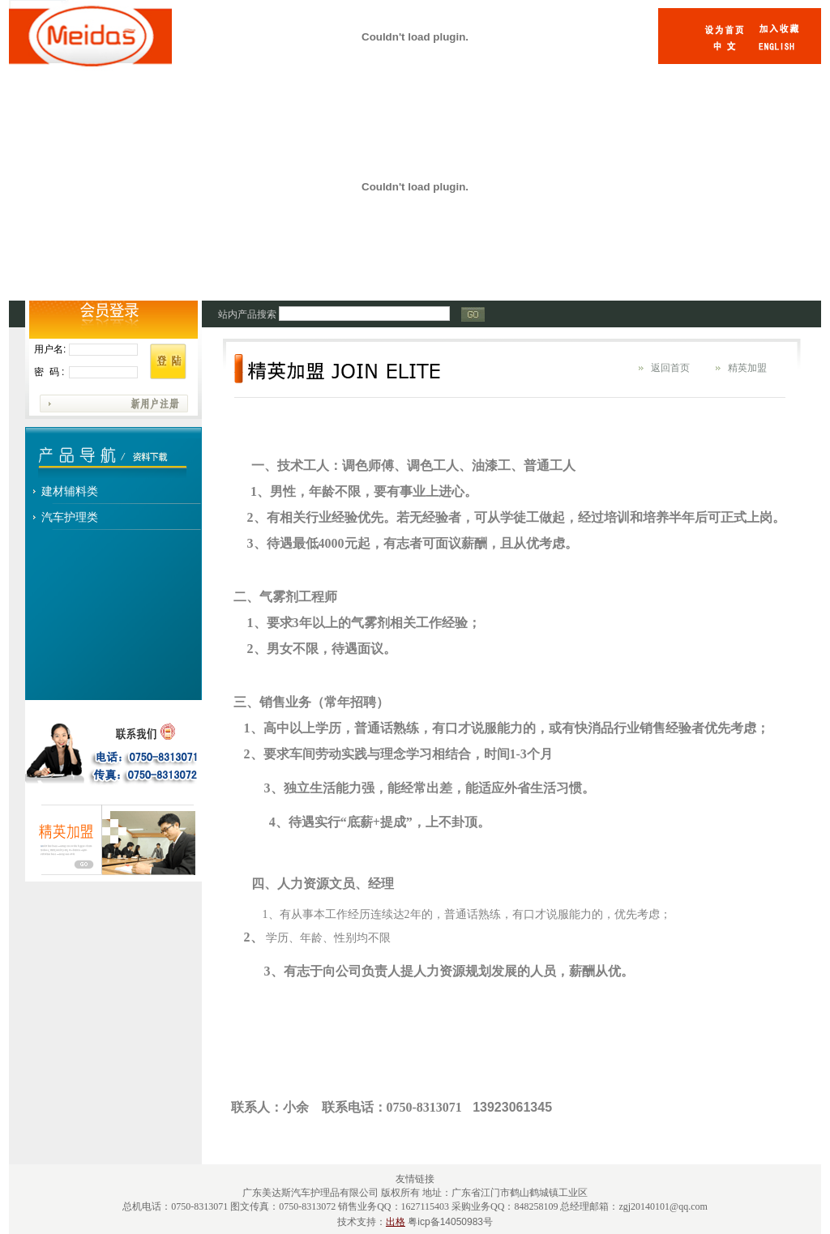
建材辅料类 (69, 491)
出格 (395, 1222)
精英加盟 (747, 368)
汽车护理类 (69, 516)
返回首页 (670, 368)
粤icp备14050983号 (450, 1222)
